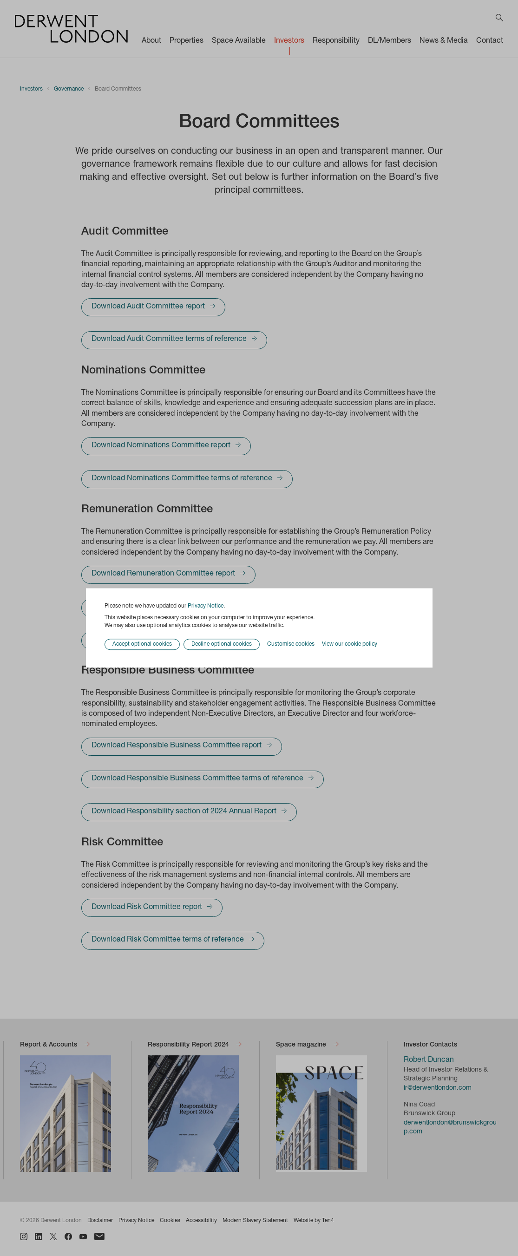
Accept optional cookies (142, 645)
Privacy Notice (205, 606)
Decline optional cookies (221, 645)
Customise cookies (291, 644)
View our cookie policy (349, 644)
